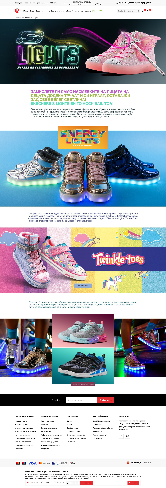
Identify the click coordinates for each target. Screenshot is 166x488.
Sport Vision (19, 18)
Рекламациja (46, 431)
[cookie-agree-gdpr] (86, 483)
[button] (128, 11)
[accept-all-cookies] (133, 483)
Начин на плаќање (22, 435)
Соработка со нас (74, 431)
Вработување (72, 428)
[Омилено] (143, 11)
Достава (44, 424)
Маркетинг (60, 482)
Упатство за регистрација (25, 431)
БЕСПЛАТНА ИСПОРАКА (83, 2)
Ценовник (71, 442)
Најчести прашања (22, 424)
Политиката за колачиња (25, 442)
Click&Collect (98, 424)
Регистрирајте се (144, 3)
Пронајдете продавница (76, 438)
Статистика (48, 482)
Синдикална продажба (76, 435)
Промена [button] (147, 463)
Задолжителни (35, 482)
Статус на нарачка (48, 421)
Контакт (70, 424)
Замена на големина (49, 428)
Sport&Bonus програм (101, 421)
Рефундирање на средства (51, 435)
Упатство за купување (24, 428)
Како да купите (21, 421)
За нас (69, 421)
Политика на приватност (25, 438)
